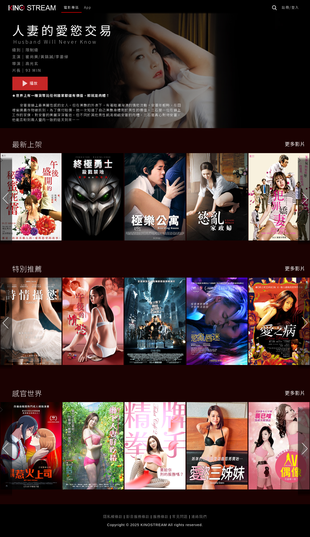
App (87, 7)
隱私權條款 (113, 516)
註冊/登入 (290, 7)
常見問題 (180, 516)
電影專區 (71, 7)
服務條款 (161, 516)
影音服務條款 (137, 516)
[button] (304, 197)
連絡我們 (199, 516)
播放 (30, 83)
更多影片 (295, 143)
